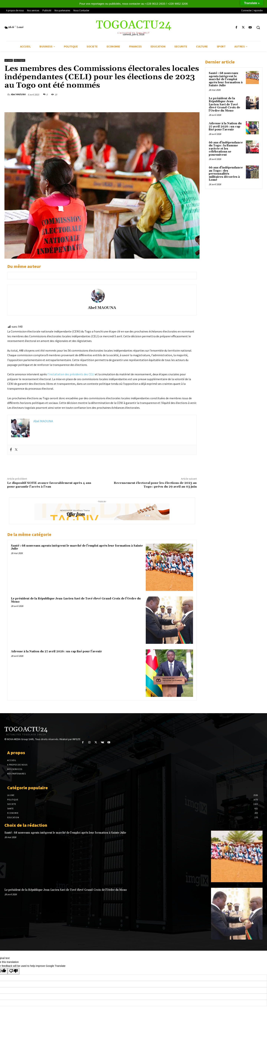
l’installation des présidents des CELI (70, 374)
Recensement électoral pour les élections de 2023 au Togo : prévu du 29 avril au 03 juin (155, 484)
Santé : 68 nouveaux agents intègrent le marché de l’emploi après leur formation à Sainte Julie (77, 547)
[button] (258, 27)
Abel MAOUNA (18, 94)
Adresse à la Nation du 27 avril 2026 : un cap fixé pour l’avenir (56, 651)
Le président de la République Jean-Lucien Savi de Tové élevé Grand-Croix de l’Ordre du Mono (76, 600)
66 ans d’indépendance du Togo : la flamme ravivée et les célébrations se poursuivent (226, 149)
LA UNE (8, 60)
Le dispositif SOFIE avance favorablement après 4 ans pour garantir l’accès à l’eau (49, 484)
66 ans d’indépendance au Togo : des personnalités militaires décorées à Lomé (226, 174)
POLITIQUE (19, 60)
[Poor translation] (13, 971)
